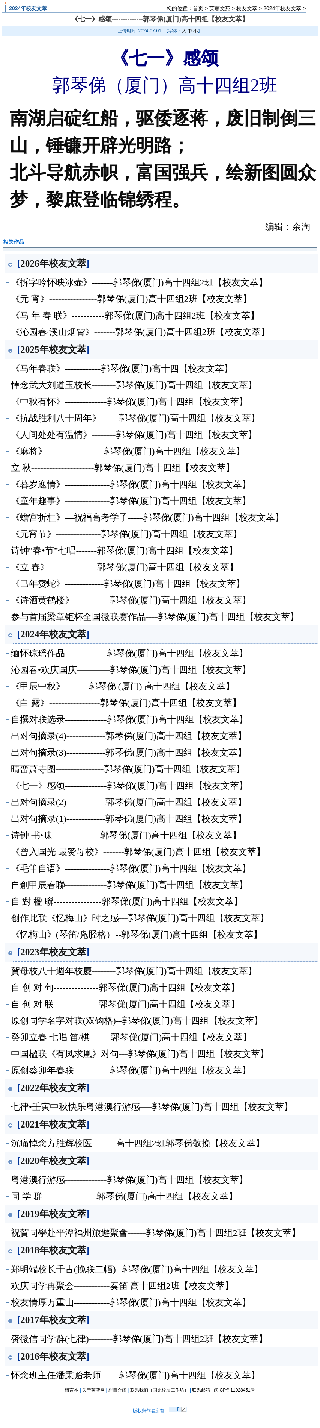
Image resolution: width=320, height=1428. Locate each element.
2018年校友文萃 (53, 1250)
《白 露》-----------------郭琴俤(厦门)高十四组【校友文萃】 (126, 703)
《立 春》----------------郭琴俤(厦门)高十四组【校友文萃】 (124, 567)
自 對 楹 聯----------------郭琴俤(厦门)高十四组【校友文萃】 (127, 901)
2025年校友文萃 (53, 349)
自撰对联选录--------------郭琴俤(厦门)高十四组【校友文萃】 (129, 719)
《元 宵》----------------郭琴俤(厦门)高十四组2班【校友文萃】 (131, 299)
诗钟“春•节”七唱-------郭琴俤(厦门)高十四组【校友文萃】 (124, 550)
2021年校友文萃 (53, 1124)
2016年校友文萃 (53, 1356)
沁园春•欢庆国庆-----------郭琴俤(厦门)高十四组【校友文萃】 (131, 670)
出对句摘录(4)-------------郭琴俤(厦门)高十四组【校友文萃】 (128, 736)
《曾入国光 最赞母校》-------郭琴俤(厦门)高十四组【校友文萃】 (138, 852)
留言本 (71, 1390)
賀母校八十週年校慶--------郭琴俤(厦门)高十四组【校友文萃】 (134, 971)
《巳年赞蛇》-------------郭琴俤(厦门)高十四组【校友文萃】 (128, 584)
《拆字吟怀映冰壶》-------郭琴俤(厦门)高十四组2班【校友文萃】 (139, 282)
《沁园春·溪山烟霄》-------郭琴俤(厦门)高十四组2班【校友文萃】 (140, 332)
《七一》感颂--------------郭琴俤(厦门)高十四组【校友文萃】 (129, 786)
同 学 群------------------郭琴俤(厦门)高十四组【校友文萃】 (124, 1196)
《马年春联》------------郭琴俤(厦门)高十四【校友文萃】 (122, 368)
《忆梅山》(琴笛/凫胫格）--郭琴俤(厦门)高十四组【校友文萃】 (137, 934)
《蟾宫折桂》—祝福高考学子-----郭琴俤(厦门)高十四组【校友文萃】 (147, 517)
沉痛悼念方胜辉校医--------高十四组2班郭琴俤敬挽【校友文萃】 (137, 1143)
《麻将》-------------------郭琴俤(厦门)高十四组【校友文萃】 (128, 451)
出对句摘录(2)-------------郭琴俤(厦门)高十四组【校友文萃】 (128, 802)
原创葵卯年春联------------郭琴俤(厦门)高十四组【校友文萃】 (131, 1070)
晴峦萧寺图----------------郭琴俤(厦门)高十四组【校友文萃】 (128, 769)
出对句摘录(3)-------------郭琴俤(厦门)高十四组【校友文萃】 (128, 752)
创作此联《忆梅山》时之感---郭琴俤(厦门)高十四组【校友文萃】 (140, 918)
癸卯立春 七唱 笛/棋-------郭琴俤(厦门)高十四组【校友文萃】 (131, 1037)
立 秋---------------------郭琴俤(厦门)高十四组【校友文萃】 (123, 468)
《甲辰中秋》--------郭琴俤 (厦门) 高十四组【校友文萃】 (122, 686)
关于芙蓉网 (93, 1390)
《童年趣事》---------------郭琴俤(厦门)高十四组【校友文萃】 (131, 501)
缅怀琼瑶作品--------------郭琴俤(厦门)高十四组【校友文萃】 (129, 653)
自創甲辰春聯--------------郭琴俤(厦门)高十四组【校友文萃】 (129, 885)
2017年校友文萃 (53, 1319)
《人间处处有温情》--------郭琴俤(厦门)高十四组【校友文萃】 (134, 435)
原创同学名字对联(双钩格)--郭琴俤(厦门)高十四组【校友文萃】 (137, 1021)
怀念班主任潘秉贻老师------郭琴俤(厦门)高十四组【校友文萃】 (135, 1375)
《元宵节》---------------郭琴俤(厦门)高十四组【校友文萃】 (126, 534)
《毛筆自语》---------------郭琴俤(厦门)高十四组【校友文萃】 (131, 868)
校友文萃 (246, 8)
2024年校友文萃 (282, 8)
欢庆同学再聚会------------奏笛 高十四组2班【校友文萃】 (122, 1286)
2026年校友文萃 (53, 263)
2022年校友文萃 (53, 1087)
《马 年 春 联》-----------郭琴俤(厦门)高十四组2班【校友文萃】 (135, 315)
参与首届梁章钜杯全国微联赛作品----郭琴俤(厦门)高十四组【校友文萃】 (155, 617)
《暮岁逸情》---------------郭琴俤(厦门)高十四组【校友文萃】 (131, 484)
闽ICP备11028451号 (234, 1390)
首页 (198, 8)
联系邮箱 (201, 1390)
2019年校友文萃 (53, 1213)
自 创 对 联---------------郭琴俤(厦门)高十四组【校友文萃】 (125, 1004)
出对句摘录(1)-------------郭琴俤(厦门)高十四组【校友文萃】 (128, 819)
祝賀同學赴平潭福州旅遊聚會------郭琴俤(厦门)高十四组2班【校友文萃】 (155, 1233)
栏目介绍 (117, 1390)
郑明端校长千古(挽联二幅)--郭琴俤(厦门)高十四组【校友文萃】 (137, 1269)
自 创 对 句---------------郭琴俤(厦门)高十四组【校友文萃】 (125, 987)
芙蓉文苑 (219, 8)
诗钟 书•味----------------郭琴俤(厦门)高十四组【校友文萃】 (126, 835)
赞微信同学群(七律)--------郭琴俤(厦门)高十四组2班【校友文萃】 (139, 1339)
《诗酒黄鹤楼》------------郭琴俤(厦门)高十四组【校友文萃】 (131, 600)
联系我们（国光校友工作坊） (159, 1390)
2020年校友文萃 (53, 1160)
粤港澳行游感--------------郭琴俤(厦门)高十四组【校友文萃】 (129, 1180)
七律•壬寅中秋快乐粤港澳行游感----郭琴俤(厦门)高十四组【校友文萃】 (152, 1107)
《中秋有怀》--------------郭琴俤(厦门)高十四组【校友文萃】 (129, 402)
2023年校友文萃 (53, 952)
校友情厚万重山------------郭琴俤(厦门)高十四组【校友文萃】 (131, 1302)
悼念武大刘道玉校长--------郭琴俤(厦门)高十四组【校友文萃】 (134, 385)
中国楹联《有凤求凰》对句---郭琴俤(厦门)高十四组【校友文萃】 (140, 1054)
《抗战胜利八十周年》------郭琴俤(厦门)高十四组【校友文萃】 (135, 418)
